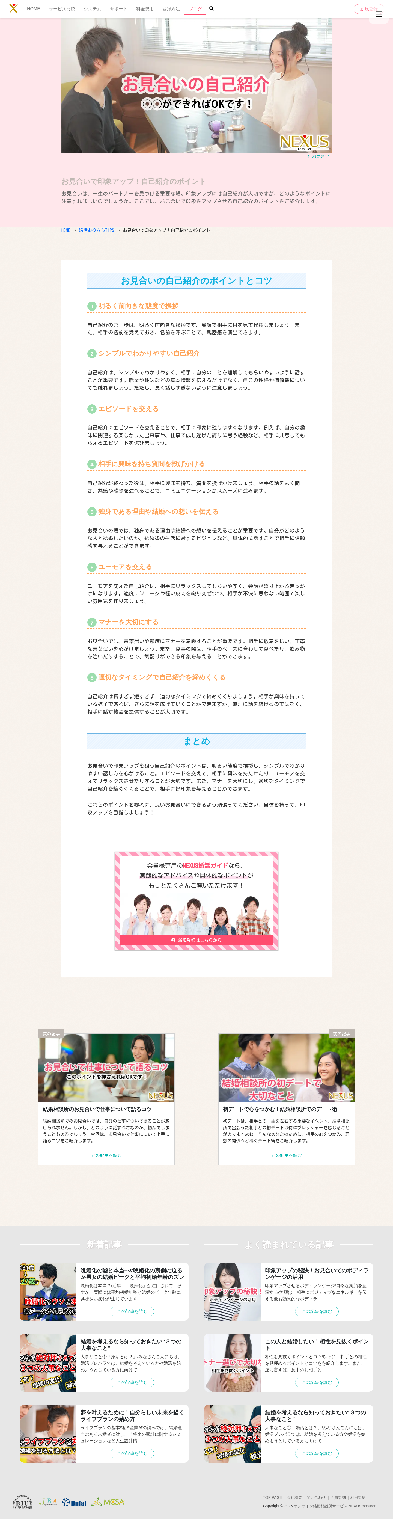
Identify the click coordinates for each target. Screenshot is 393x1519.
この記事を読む (106, 1155)
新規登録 (369, 9)
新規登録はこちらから (196, 940)
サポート (118, 9)
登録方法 (171, 9)
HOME (33, 9)
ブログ (195, 9)
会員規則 (338, 1497)
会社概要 (294, 1497)
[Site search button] (211, 8)
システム (92, 9)
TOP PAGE (272, 1497)
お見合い (320, 156)
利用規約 (358, 1497)
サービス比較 (62, 9)
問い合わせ (316, 1497)
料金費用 (145, 9)
